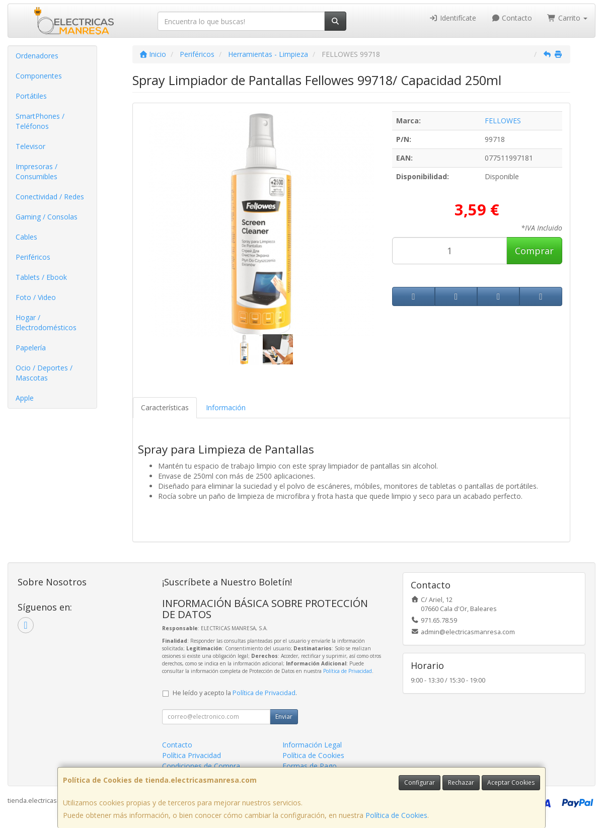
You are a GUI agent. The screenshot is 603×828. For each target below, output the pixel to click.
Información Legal (312, 744)
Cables (26, 237)
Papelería (31, 347)
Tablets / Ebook (41, 277)
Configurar (419, 782)
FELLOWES (503, 120)
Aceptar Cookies (511, 782)
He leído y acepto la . (235, 693)
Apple (25, 398)
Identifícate (452, 18)
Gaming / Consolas (47, 216)
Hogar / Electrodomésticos (46, 322)
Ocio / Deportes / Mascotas (44, 373)
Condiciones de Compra (201, 766)
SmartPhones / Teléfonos (40, 121)
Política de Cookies (396, 815)
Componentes (39, 76)
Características (165, 407)
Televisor (30, 146)
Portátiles (31, 96)
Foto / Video (36, 297)
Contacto (512, 18)
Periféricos (33, 257)
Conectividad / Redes (50, 196)
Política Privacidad (191, 755)
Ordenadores (37, 55)
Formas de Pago (309, 766)
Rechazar (461, 782)
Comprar (534, 251)
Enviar (283, 716)
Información (226, 407)
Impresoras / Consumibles (36, 171)
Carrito (567, 18)
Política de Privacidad (347, 670)
